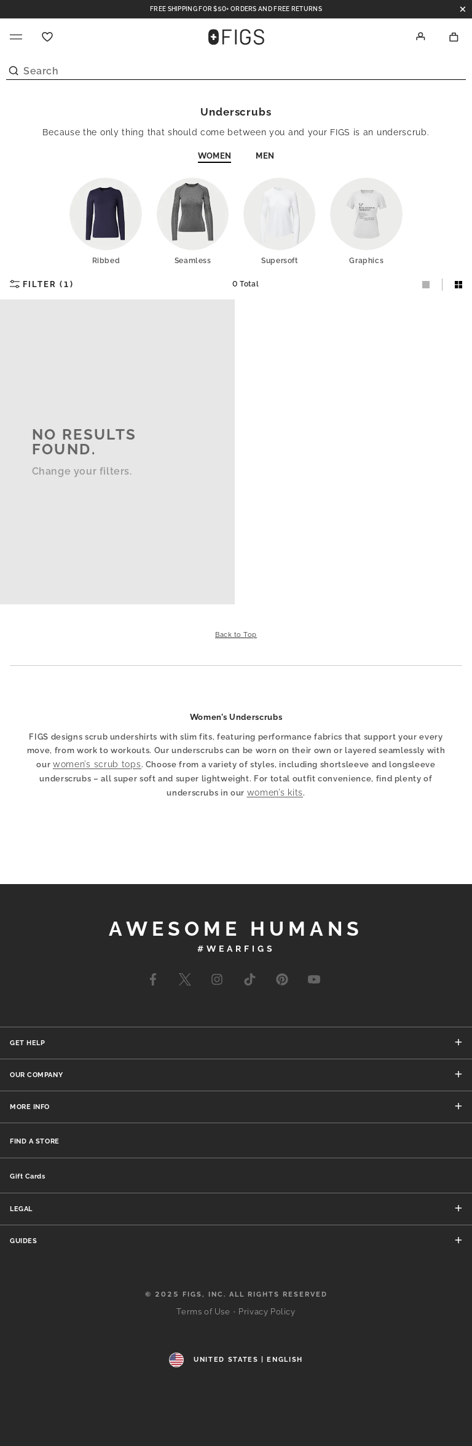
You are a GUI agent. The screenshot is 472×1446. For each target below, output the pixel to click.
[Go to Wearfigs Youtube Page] (314, 982)
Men (265, 155)
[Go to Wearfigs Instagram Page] (217, 982)
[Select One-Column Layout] (426, 285)
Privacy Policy (266, 1311)
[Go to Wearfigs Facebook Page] (153, 982)
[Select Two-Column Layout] (452, 285)
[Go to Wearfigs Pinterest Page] (282, 982)
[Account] (421, 36)
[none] (35, 1140)
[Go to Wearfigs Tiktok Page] (249, 982)
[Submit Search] (14, 67)
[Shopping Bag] (454, 36)
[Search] (236, 67)
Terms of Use (203, 1311)
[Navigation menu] (16, 37)
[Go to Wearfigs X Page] (185, 982)
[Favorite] (47, 37)
